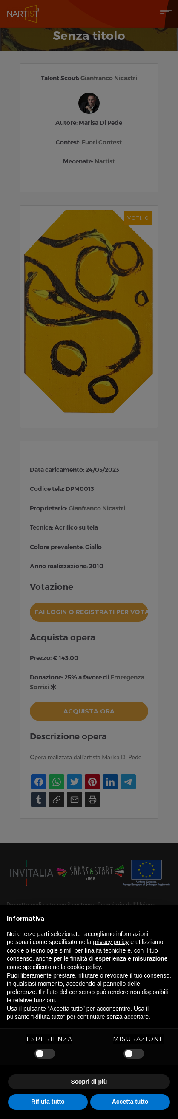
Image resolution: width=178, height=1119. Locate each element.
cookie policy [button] (84, 967)
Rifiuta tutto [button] (48, 1101)
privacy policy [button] (111, 942)
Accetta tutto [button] (130, 1101)
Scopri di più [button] (89, 1081)
